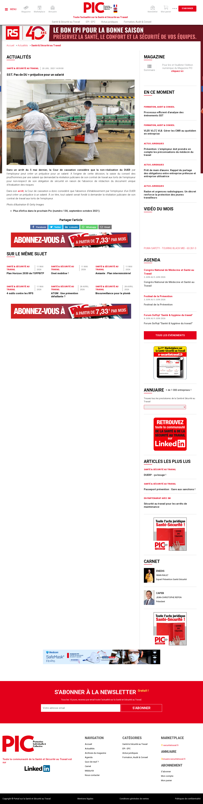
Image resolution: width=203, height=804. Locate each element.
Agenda (88, 757)
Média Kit (89, 770)
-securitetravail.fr (170, 745)
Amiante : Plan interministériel (113, 273)
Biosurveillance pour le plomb (112, 293)
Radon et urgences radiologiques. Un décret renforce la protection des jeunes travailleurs (170, 194)
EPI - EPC (90, 21)
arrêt (21, 191)
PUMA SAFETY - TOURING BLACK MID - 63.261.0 (170, 248)
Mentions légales (85, 799)
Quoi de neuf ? (92, 762)
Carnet (88, 766)
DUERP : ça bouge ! (155, 474)
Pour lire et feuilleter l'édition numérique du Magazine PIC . (177, 68)
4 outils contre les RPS (20, 293)
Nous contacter (92, 775)
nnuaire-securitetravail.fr (173, 759)
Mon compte (167, 776)
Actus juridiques (109, 21)
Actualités (23, 45)
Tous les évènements (170, 335)
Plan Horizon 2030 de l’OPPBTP (25, 273)
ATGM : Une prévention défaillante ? (64, 295)
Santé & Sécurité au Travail (66, 21)
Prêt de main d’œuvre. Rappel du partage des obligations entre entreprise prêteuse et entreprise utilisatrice (170, 173)
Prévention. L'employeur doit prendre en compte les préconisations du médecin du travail (168, 152)
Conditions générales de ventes (134, 799)
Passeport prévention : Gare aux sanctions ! (169, 489)
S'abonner (192, 8)
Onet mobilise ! (60, 273)
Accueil (10, 45)
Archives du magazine (95, 753)
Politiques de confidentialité (188, 799)
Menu (11, 9)
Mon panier (166, 780)
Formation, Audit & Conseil (137, 21)
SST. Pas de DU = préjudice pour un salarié (35, 74)
